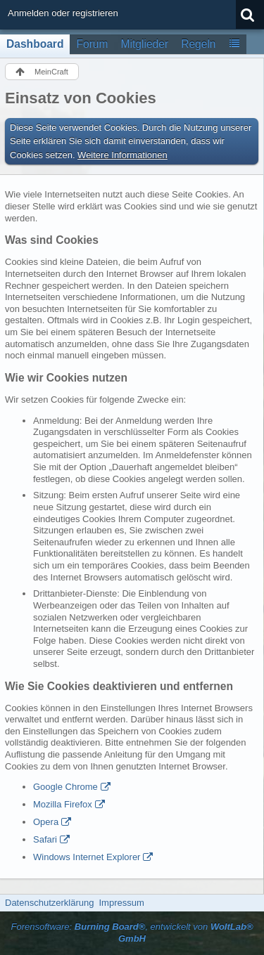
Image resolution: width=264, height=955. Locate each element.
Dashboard (34, 44)
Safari (45, 839)
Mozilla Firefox (62, 804)
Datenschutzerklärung (49, 902)
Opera (45, 822)
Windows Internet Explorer (86, 857)
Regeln (198, 44)
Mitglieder (145, 44)
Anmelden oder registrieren (63, 13)
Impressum (121, 902)
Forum (92, 44)
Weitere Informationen (122, 155)
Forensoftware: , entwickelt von (132, 932)
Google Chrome (65, 786)
